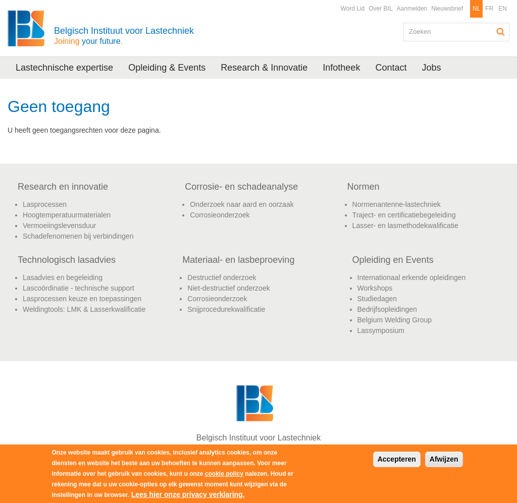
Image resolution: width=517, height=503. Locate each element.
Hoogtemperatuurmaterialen (67, 215)
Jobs (431, 68)
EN (502, 8)
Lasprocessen (45, 204)
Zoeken (501, 32)
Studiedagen (377, 299)
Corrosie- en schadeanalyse (241, 187)
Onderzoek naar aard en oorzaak (241, 204)
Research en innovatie (63, 187)
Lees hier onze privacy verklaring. (188, 494)
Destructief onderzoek (221, 277)
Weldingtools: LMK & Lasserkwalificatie (84, 309)
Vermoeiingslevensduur (59, 225)
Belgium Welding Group (394, 320)
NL (476, 8)
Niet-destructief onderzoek (228, 288)
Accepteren (397, 459)
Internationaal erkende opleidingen (411, 277)
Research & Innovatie (264, 68)
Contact (390, 68)
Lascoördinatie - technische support (78, 288)
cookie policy (224, 473)
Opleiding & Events (166, 68)
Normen (363, 187)
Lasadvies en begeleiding (62, 277)
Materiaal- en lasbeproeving (238, 260)
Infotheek (341, 68)
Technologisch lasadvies (67, 260)
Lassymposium (380, 330)
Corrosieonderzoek (219, 215)
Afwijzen (444, 459)
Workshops (375, 288)
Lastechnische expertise (64, 68)
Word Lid (352, 8)
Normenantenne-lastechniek (396, 204)
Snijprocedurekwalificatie (226, 309)
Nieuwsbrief (447, 8)
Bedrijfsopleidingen (387, 309)
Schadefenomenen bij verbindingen (78, 236)
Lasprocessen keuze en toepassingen (82, 299)
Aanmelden (412, 8)
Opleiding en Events (393, 260)
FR (489, 8)
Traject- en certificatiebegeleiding (404, 215)
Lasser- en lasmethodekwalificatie (405, 225)
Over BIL (380, 8)
